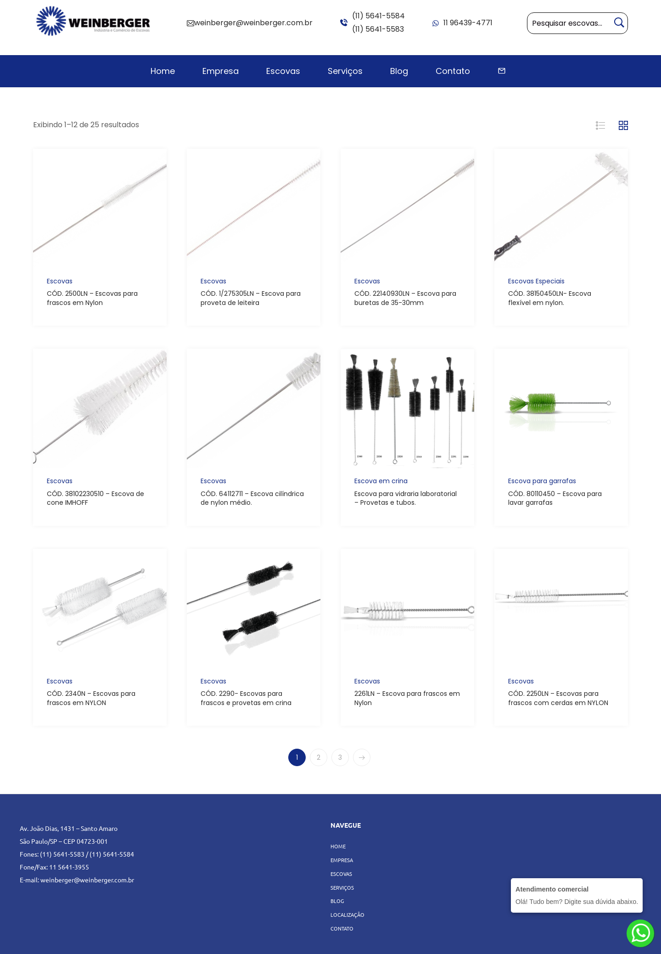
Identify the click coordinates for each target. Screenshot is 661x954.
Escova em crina (381, 480)
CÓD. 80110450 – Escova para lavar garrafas (555, 498)
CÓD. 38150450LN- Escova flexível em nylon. (549, 298)
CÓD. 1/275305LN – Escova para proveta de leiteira (251, 298)
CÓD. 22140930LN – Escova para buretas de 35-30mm (405, 298)
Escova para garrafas (542, 480)
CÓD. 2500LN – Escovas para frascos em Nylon (92, 298)
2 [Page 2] (318, 757)
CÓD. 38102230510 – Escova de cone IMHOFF (95, 498)
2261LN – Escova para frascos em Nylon (407, 698)
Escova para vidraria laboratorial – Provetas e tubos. (405, 498)
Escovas (60, 281)
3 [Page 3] (340, 757)
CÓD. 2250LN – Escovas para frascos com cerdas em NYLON (558, 698)
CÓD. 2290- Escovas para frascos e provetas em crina (246, 698)
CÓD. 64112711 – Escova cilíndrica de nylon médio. (252, 498)
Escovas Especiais (536, 281)
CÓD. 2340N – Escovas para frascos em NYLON (91, 698)
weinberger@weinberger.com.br (87, 879)
